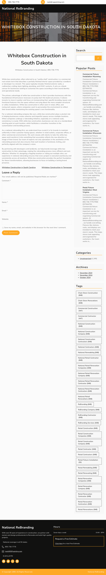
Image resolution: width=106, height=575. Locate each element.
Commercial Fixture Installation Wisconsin (92, 132)
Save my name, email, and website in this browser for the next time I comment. (35, 227)
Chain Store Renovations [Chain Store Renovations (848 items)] (88, 302)
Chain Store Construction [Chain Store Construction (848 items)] (88, 294)
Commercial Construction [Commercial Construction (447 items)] (88, 309)
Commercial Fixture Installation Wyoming (92, 75)
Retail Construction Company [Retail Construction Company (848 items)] (85, 442)
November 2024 (86, 275)
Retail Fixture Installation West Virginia (90, 189)
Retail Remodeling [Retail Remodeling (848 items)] (87, 468)
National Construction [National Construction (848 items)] (86, 325)
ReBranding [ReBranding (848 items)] (85, 404)
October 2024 (85, 277)
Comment (6, 181)
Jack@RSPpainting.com (13, 551)
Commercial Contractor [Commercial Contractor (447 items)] (87, 317)
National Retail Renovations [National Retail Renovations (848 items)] (85, 397)
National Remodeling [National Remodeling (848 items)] (88, 352)
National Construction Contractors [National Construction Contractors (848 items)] (86, 340)
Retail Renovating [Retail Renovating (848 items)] (87, 473)
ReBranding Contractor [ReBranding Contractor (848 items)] (87, 416)
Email (4, 211)
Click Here (59, 544)
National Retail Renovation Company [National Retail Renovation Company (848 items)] (88, 374)
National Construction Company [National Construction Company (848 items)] (86, 332)
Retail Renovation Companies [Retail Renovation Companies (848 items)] (85, 479)
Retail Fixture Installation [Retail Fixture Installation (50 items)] (88, 461)
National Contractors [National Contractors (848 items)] (88, 347)
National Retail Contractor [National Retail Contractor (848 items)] (88, 359)
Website (5, 219)
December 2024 (86, 273)
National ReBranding (21, 8)
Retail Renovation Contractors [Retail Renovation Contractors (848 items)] (85, 503)
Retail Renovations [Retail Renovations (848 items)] (87, 509)
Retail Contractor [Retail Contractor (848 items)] (87, 449)
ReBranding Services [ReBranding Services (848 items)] (88, 423)
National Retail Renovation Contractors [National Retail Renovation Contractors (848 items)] (88, 390)
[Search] (98, 58)
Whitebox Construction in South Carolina (19, 167)
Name (5, 202)
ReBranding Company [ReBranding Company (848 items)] (88, 410)
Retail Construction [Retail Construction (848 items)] (88, 428)
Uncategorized (85, 258)
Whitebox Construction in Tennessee (57, 167)
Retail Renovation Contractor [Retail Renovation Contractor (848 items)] (85, 495)
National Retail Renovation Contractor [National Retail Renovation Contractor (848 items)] (88, 382)
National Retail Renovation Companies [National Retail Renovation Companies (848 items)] (88, 367)
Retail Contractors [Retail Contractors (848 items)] (87, 454)
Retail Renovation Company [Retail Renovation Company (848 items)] (85, 487)
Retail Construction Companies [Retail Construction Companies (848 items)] (85, 435)
